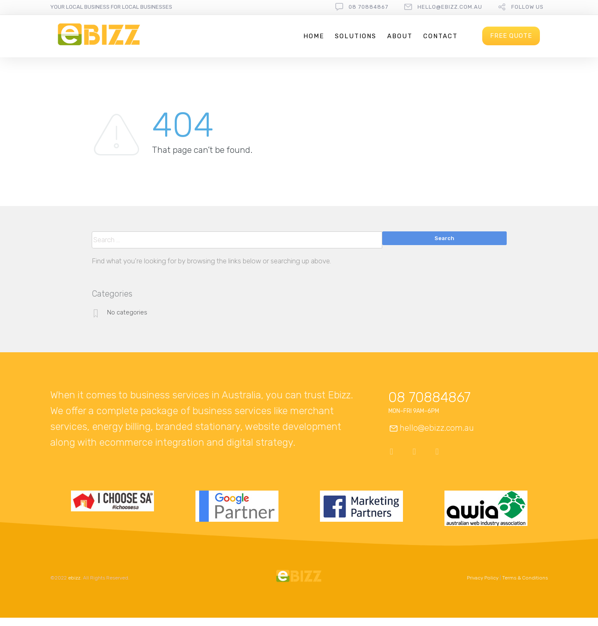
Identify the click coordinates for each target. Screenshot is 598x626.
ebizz (74, 578)
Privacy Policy (482, 578)
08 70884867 (368, 7)
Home (313, 36)
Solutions (355, 36)
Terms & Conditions (525, 578)
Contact (440, 36)
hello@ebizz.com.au (449, 7)
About (399, 36)
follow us (527, 7)
